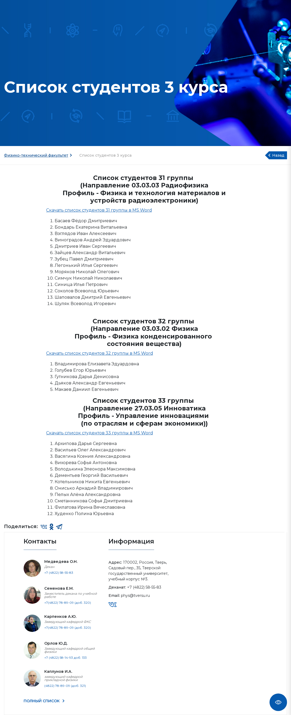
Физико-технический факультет (36, 155)
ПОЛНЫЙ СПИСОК (42, 701)
